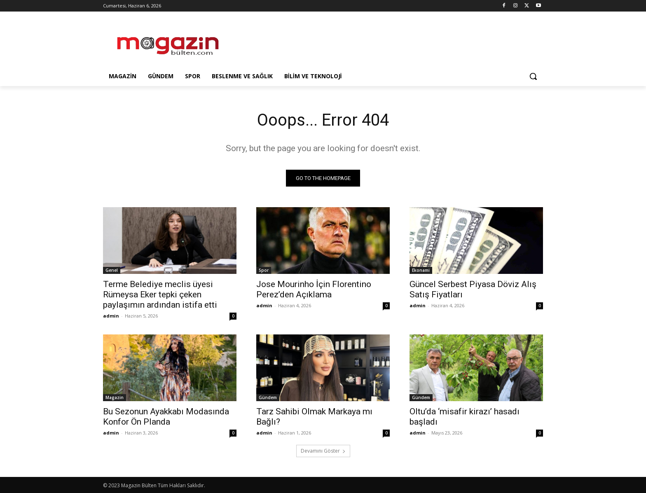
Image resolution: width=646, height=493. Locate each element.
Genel (111, 270)
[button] (533, 76)
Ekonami (421, 270)
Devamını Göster (323, 450)
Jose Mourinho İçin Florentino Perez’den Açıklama (313, 289)
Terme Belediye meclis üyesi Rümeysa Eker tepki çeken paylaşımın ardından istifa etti (160, 294)
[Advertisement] (385, 41)
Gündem (268, 397)
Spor (264, 270)
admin (111, 316)
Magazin (114, 397)
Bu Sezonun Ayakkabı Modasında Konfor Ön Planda (166, 417)
